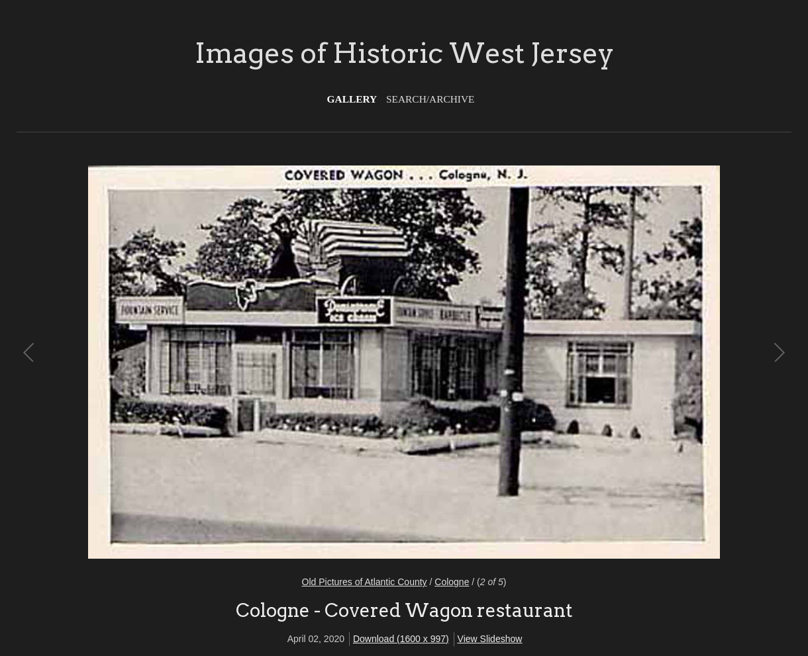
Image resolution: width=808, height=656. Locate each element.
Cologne (451, 582)
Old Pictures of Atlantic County (364, 582)
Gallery (352, 99)
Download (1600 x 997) (401, 638)
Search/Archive (430, 99)
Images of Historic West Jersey (404, 53)
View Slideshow (490, 638)
